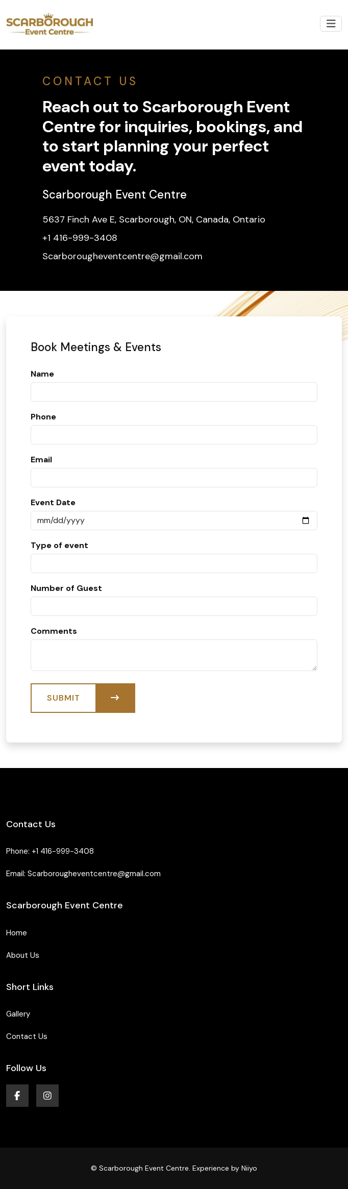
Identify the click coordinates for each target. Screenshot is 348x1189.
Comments (54, 631)
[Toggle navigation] (331, 24)
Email (41, 459)
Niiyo (249, 1168)
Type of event (59, 545)
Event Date (53, 502)
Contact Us (26, 1036)
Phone (43, 416)
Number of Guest (66, 588)
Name (42, 373)
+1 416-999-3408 (63, 851)
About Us (22, 955)
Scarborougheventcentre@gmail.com (94, 874)
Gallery (18, 1014)
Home (16, 933)
